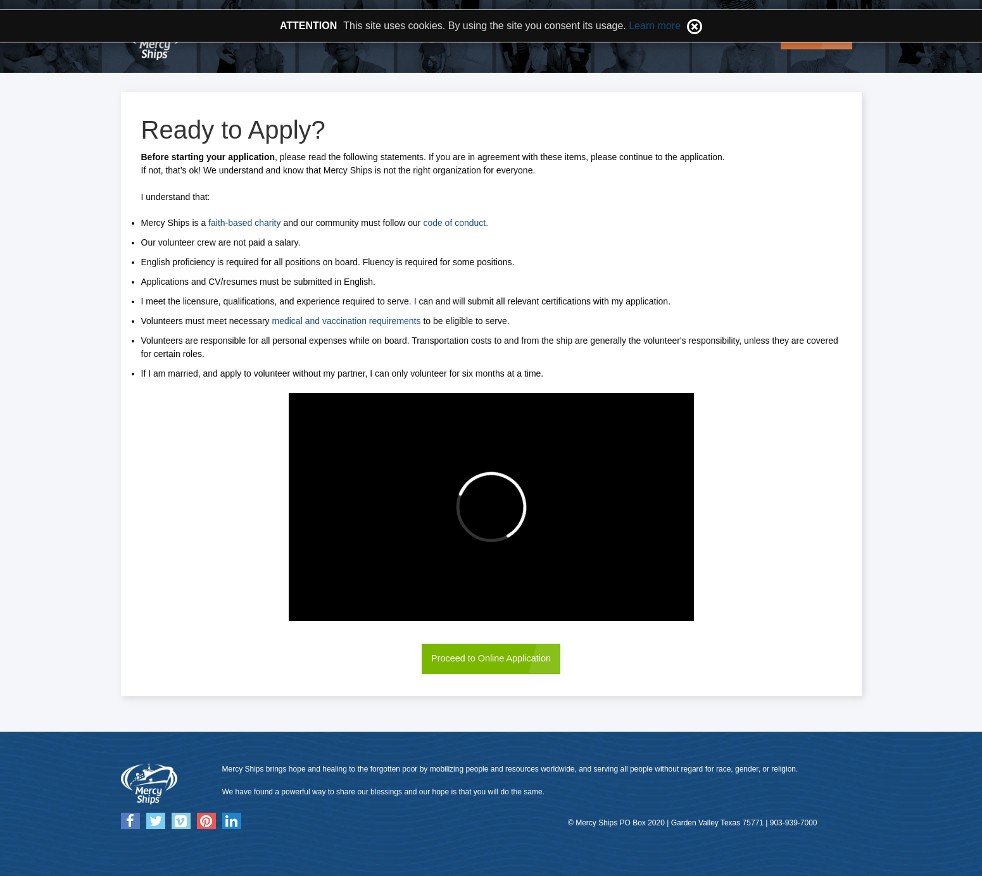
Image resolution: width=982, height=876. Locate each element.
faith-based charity (245, 223)
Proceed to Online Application (491, 658)
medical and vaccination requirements (346, 321)
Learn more (655, 25)
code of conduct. (455, 223)
